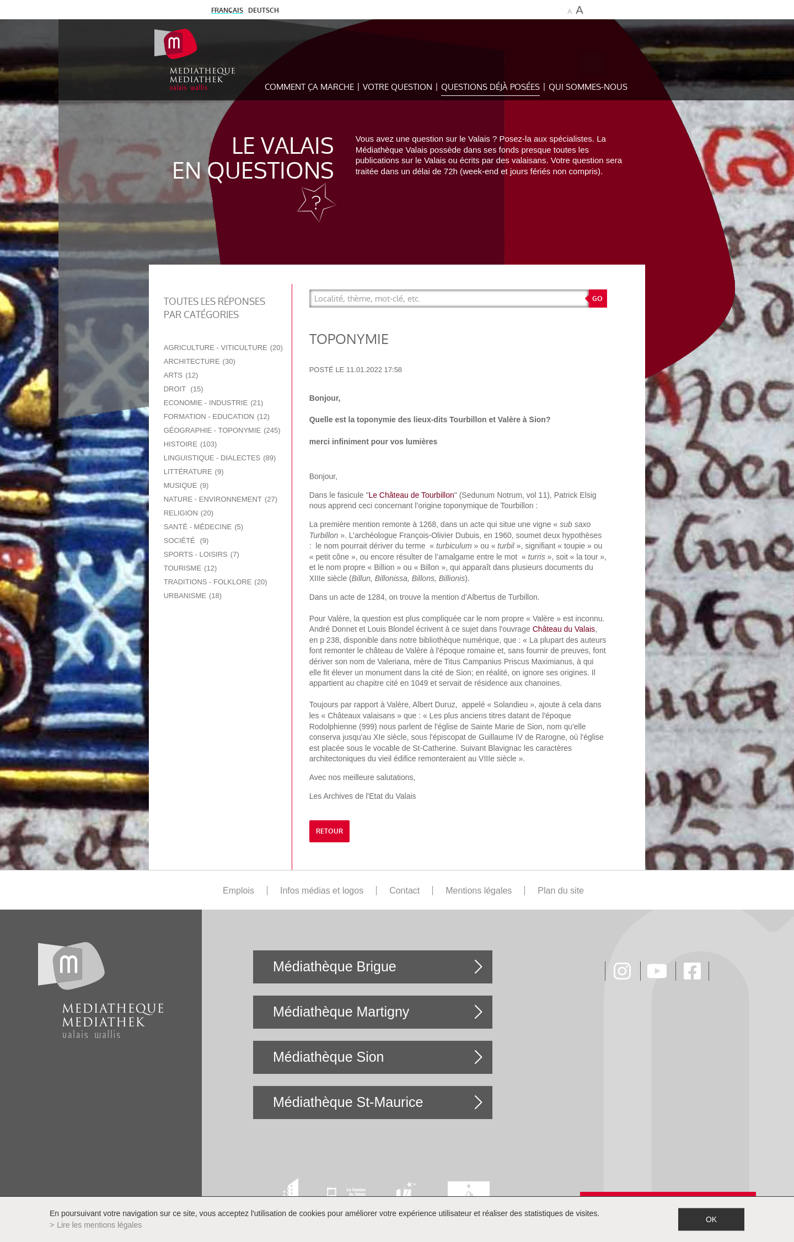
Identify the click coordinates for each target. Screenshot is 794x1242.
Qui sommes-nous (588, 87)
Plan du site (561, 890)
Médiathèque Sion (328, 1056)
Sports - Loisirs (201, 554)
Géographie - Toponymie (222, 430)
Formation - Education (217, 416)
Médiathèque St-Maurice (348, 1102)
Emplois (238, 890)
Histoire (190, 444)
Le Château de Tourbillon (411, 495)
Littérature (194, 471)
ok (711, 1219)
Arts (181, 375)
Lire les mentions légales (99, 1225)
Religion (188, 513)
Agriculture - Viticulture (223, 347)
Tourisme (190, 568)
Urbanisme (193, 596)
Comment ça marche (309, 87)
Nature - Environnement (220, 499)
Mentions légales (479, 890)
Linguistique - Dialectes (220, 458)
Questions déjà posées (490, 87)
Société (186, 540)
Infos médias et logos (321, 890)
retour (329, 831)
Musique (186, 485)
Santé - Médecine (203, 527)
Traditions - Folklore (215, 582)
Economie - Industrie (214, 403)
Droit (183, 389)
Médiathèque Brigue (334, 966)
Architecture (199, 361)
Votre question (397, 87)
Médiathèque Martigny (341, 1011)
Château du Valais (564, 629)
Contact (404, 890)
